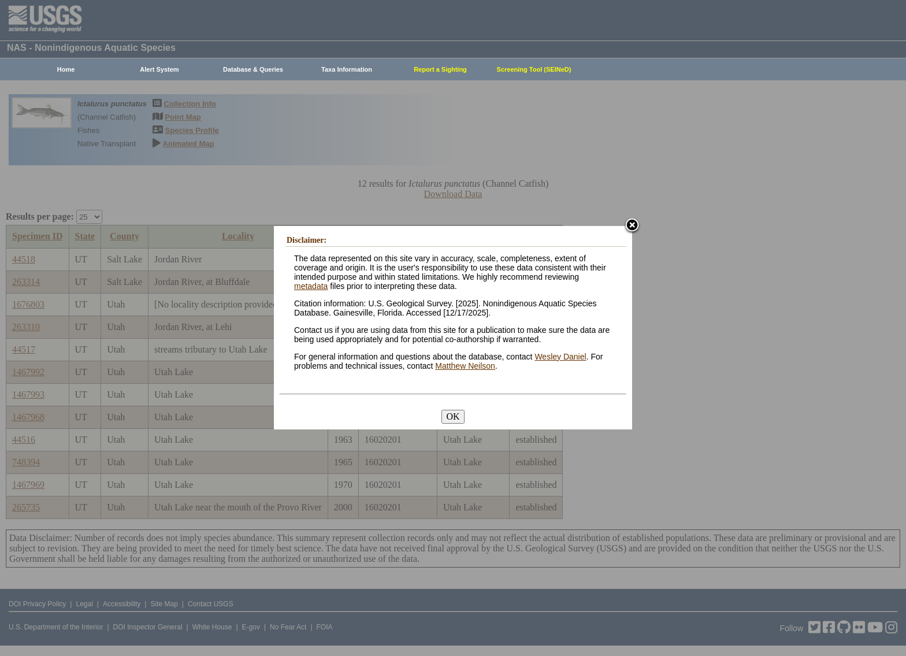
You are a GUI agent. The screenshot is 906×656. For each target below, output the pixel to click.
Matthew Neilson (465, 365)
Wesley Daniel (560, 356)
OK (452, 416)
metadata (311, 286)
